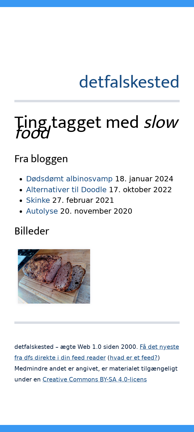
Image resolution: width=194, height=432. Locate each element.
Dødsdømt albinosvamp (69, 179)
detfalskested (129, 82)
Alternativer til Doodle (66, 189)
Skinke (38, 200)
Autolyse (42, 211)
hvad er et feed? (134, 357)
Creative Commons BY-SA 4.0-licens (95, 379)
